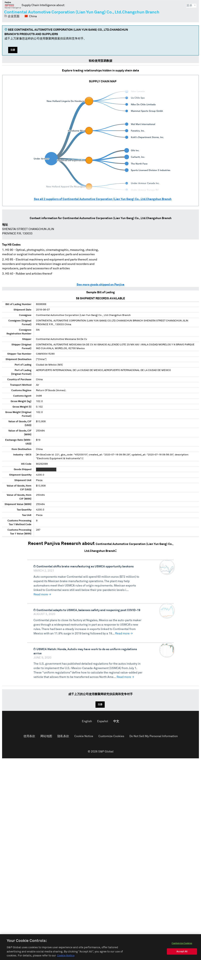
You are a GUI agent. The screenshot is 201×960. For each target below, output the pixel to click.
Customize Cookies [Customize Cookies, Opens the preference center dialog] (182, 944)
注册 (12, 50)
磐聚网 (13, 5)
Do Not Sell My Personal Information (153, 736)
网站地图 (46, 736)
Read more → (42, 594)
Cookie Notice (83, 736)
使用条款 (29, 736)
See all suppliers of (102, 199)
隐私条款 (63, 736)
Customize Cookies (111, 736)
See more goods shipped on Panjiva (100, 284)
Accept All (182, 953)
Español (102, 721)
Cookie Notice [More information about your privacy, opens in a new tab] (66, 957)
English (87, 721)
